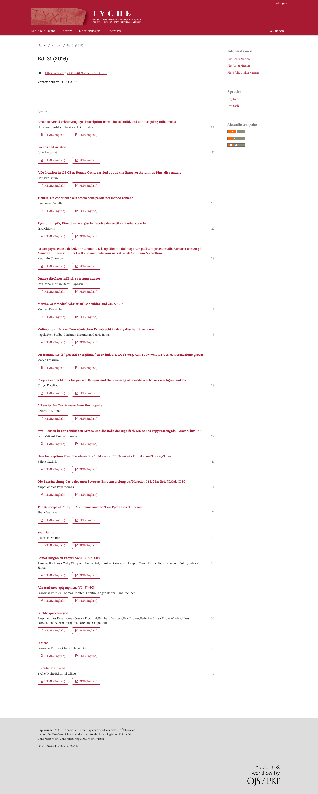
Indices (43, 643)
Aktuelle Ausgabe (43, 31)
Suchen (277, 31)
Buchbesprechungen (53, 613)
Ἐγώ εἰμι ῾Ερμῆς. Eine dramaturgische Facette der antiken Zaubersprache (92, 223)
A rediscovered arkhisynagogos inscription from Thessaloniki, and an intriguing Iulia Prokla (107, 122)
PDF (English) (88, 135)
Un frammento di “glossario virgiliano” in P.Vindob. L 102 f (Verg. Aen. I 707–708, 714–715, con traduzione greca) (120, 355)
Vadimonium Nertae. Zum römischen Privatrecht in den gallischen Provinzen (96, 329)
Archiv (67, 31)
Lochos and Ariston (52, 147)
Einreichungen (89, 31)
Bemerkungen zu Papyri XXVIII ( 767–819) (69, 558)
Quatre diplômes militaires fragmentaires (69, 278)
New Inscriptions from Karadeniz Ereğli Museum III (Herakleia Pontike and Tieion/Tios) (104, 456)
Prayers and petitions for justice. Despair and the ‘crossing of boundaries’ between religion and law (112, 380)
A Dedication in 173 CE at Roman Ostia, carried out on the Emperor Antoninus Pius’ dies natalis (109, 172)
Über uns (114, 31)
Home (42, 45)
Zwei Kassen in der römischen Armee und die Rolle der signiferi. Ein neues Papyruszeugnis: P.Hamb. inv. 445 (119, 431)
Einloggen (280, 3)
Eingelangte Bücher (52, 668)
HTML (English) (54, 135)
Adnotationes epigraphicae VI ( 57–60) (66, 588)
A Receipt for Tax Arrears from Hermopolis (70, 405)
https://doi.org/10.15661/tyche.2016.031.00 (76, 73)
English (232, 99)
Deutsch (233, 106)
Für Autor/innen (238, 66)
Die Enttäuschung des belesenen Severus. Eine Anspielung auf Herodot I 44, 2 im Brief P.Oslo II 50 (111, 482)
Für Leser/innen (238, 59)
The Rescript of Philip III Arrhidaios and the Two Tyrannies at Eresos (90, 507)
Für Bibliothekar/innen (243, 72)
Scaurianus (46, 532)
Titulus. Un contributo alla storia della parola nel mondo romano (85, 198)
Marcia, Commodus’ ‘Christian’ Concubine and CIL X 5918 (80, 304)
